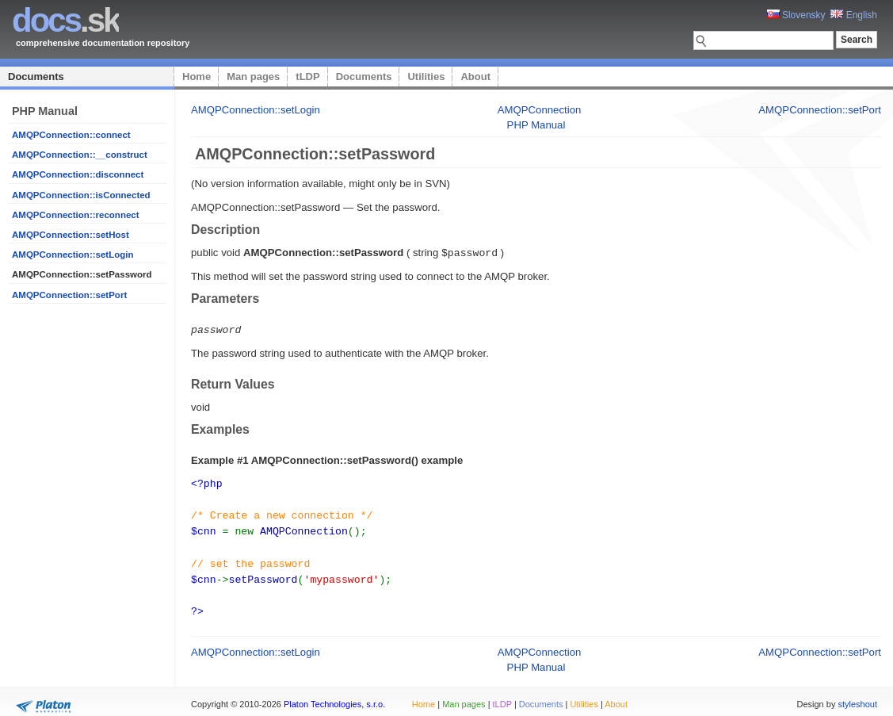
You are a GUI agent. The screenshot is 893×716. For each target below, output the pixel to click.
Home (196, 76)
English (853, 15)
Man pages (253, 76)
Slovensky (796, 15)
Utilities (426, 76)
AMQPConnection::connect (71, 135)
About (475, 76)
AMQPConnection (540, 110)
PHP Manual (536, 125)
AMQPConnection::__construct (79, 154)
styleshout (857, 695)
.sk (65, 20)
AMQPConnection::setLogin (73, 254)
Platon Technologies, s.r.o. (334, 695)
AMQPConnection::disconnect (77, 174)
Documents (36, 76)
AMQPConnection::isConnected (81, 195)
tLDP (307, 76)
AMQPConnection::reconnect (75, 215)
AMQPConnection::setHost (70, 234)
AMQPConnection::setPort (69, 295)
